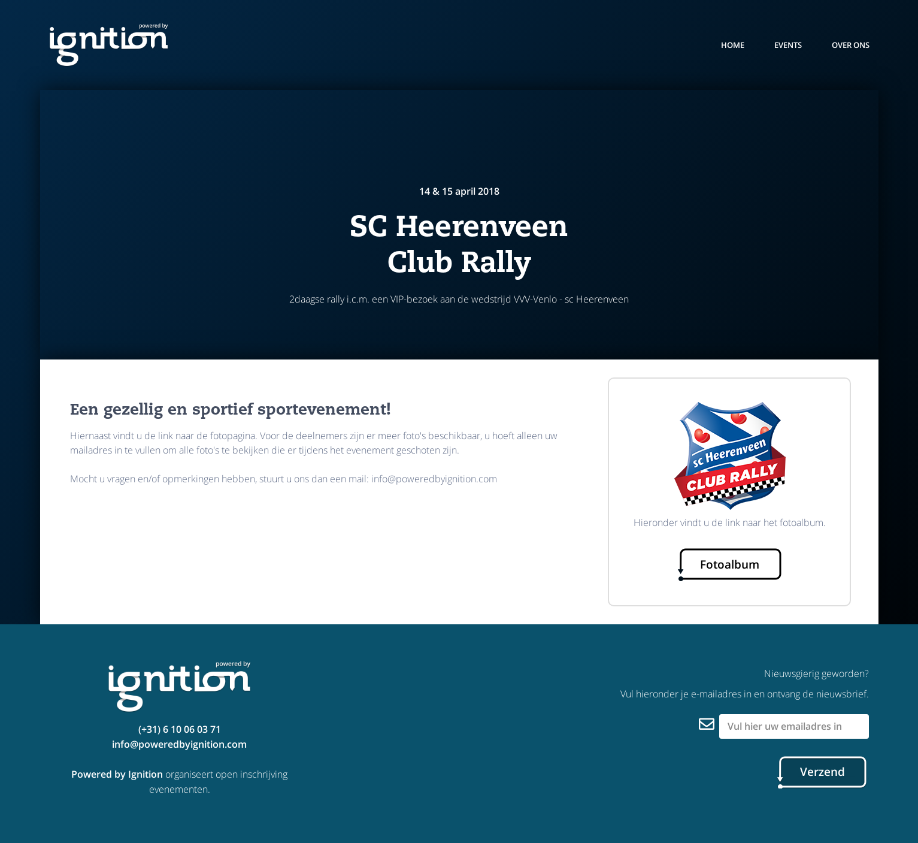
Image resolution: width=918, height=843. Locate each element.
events (788, 45)
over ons (850, 45)
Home (732, 45)
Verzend (822, 771)
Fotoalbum (729, 564)
